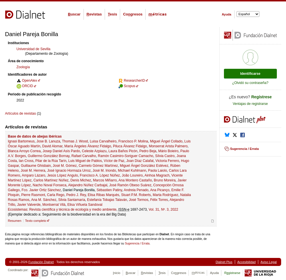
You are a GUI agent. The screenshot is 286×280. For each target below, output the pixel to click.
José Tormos (138, 200)
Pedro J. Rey (76, 195)
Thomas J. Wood (75, 141)
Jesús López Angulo (62, 175)
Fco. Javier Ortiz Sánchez (41, 190)
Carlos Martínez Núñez (51, 180)
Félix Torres (159, 200)
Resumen (14, 220)
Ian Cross (26, 161)
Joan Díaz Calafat (140, 161)
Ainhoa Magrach (156, 175)
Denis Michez (80, 180)
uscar (74, 14)
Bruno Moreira (165, 180)
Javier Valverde (29, 205)
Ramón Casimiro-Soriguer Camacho (125, 156)
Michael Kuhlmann (132, 171)
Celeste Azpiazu (94, 151)
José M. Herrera (33, 171)
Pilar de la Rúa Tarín (51, 161)
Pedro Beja (147, 151)
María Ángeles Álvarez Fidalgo (87, 146)
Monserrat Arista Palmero (168, 146)
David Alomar (52, 146)
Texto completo (35, 220)
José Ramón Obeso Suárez (130, 185)
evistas (94, 14)
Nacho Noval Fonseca (49, 185)
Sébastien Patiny (109, 190)
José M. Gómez (65, 166)
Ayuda (226, 14)
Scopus (126, 86)
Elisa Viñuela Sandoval (84, 205)
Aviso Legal (269, 262)
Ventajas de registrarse (250, 104)
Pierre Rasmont (33, 195)
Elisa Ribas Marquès (103, 195)
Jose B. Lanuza (48, 141)
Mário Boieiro (168, 151)
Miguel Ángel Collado (166, 141)
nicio (116, 273)
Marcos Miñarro (105, 180)
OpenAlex (27, 81)
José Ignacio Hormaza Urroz (69, 171)
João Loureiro (132, 175)
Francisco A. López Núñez (100, 175)
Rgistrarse (232, 273)
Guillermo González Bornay (48, 156)
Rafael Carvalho (84, 156)
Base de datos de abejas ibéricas (35, 136)
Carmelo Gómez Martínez (98, 166)
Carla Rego (55, 195)
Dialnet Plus (224, 262)
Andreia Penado (136, 190)
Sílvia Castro (164, 156)
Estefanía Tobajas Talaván (107, 200)
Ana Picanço (159, 190)
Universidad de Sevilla (34, 49)
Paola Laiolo (157, 171)
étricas (157, 14)
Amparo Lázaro (33, 175)
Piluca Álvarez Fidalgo (130, 146)
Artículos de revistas (20, 113)
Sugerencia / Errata (137, 243)
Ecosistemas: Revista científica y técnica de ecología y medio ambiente (62, 209)
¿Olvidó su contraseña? (250, 83)
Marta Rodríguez (165, 195)
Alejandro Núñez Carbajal (87, 185)
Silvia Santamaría (71, 200)
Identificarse (250, 74)
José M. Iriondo (104, 171)
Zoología (23, 67)
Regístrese (261, 97)
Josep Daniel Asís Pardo (61, 151)
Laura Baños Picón (122, 151)
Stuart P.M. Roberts (136, 195)
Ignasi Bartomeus (21, 141)
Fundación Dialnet (41, 262)
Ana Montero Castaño (135, 180)
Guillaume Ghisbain (36, 166)
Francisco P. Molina (133, 141)
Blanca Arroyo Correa (24, 151)
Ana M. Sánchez (43, 200)
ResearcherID (131, 81)
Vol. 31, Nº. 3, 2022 (163, 209)
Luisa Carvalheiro (103, 141)
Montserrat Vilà (53, 205)
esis (112, 14)
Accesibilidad (246, 262)
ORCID (25, 86)
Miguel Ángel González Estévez (144, 166)
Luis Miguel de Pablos (85, 161)
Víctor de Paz (114, 161)
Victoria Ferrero (167, 161)
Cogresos (132, 14)
